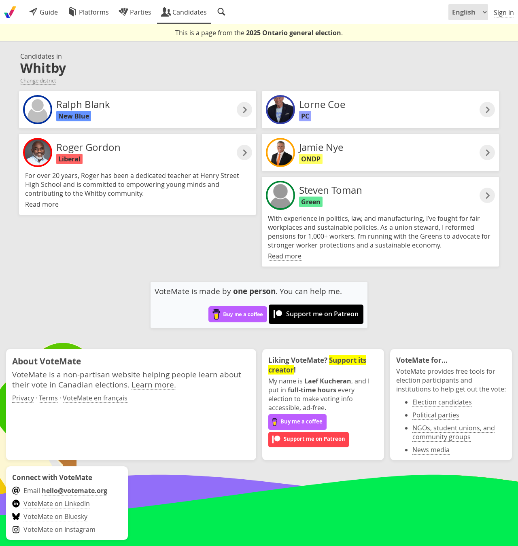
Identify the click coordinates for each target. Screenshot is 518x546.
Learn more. (154, 384)
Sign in (504, 12)
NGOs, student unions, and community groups (453, 432)
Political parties (435, 415)
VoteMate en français (95, 398)
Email (59, 490)
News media (431, 449)
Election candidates (442, 402)
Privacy (23, 398)
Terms (48, 398)
